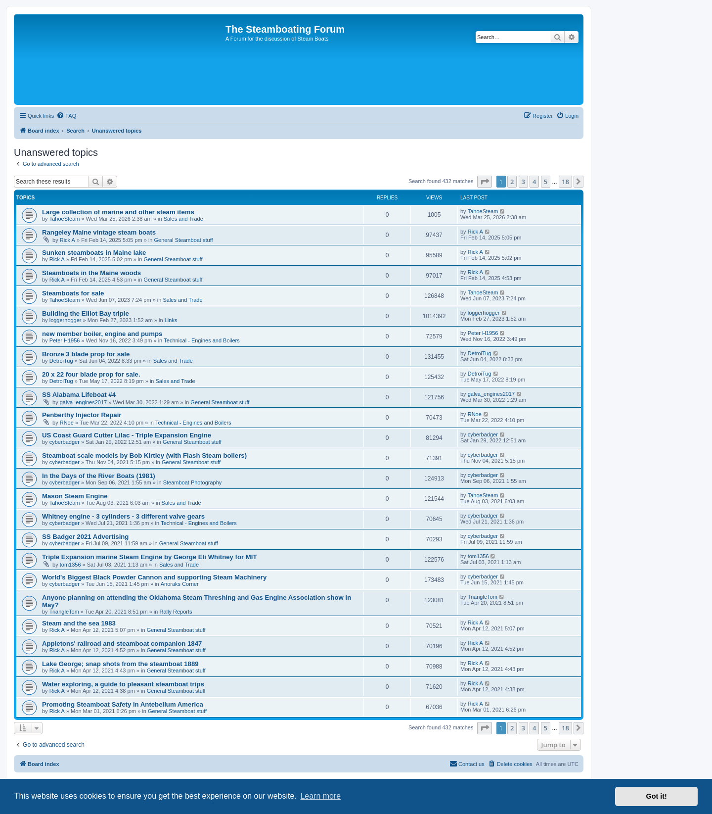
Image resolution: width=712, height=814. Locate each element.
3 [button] (523, 181)
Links (171, 320)
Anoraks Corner (180, 584)
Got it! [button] (656, 796)
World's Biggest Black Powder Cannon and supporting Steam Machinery (154, 577)
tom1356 (70, 565)
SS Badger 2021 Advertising (85, 536)
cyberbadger (64, 442)
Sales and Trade (183, 219)
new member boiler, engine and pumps (102, 333)
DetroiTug (61, 361)
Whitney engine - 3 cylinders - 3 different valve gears (123, 516)
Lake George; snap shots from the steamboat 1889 (120, 664)
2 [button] (512, 181)
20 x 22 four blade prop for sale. (91, 374)
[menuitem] (66, 116)
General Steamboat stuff (183, 240)
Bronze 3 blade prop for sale (86, 354)
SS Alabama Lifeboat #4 (79, 394)
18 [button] (565, 181)
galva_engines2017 (83, 402)
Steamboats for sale (73, 293)
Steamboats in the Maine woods (91, 273)
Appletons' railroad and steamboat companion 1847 (122, 643)
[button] (484, 182)
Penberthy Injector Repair (82, 415)
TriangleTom (64, 612)
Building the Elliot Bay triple (85, 313)
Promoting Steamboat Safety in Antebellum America (122, 704)
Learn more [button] (320, 796)
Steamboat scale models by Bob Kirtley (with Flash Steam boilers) (144, 455)
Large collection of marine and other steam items (118, 212)
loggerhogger (65, 320)
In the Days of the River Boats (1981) (98, 475)
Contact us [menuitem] (467, 763)
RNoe (67, 423)
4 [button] (534, 181)
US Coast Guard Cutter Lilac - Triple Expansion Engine (126, 435)
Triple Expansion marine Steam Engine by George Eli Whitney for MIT (149, 557)
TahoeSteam (64, 219)
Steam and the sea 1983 (79, 623)
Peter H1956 (64, 340)
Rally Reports (176, 612)
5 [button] (545, 181)
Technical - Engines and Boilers (201, 340)
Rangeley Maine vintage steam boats (99, 232)
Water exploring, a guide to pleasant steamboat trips (123, 684)
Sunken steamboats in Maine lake (94, 252)
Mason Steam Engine (75, 496)
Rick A (67, 240)
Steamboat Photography (192, 482)
